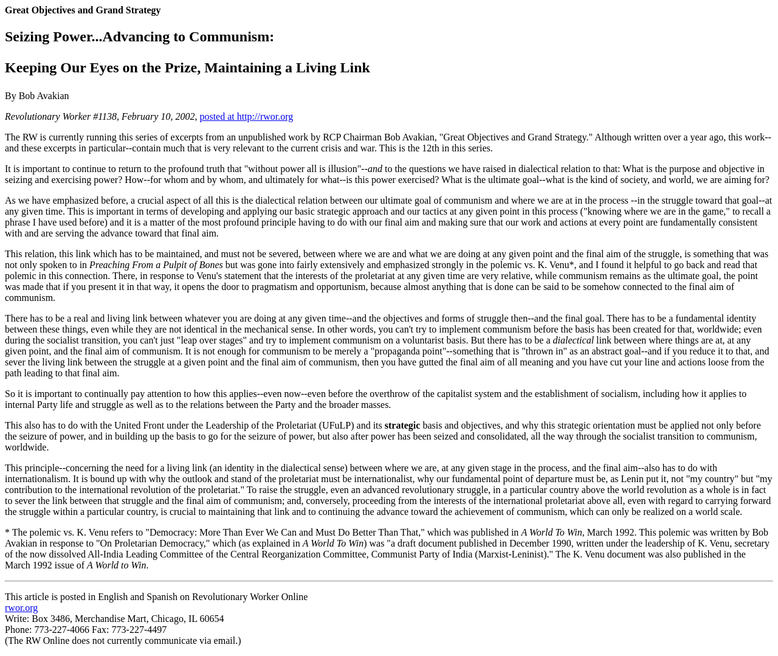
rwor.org (21, 607)
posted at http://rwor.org (246, 116)
